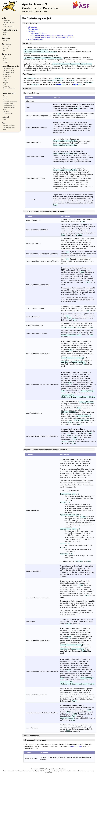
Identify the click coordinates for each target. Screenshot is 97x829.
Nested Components (35, 39)
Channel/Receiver (8, 106)
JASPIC (5, 129)
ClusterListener (8, 113)
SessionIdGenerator (9, 88)
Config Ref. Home (8, 22)
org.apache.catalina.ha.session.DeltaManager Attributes (52, 35)
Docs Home (6, 20)
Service (5, 34)
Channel (5, 100)
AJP (4, 50)
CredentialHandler (9, 70)
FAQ (4, 24)
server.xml (77, 84)
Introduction (32, 27)
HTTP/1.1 (6, 47)
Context (5, 56)
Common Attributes (39, 33)
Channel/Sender (8, 104)
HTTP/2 (5, 48)
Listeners (6, 78)
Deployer (6, 111)
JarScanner (6, 74)
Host (4, 60)
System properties (9, 128)
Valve (4, 90)
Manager (6, 82)
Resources (6, 86)
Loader (5, 80)
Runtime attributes (9, 126)
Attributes (31, 31)
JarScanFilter (7, 76)
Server (5, 32)
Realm (5, 84)
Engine (5, 58)
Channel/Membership (10, 102)
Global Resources (8, 72)
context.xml (60, 84)
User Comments (8, 26)
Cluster (5, 62)
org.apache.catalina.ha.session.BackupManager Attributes (53, 37)
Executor (6, 40)
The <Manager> (33, 29)
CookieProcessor (8, 68)
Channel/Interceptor (9, 108)
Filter (4, 120)
